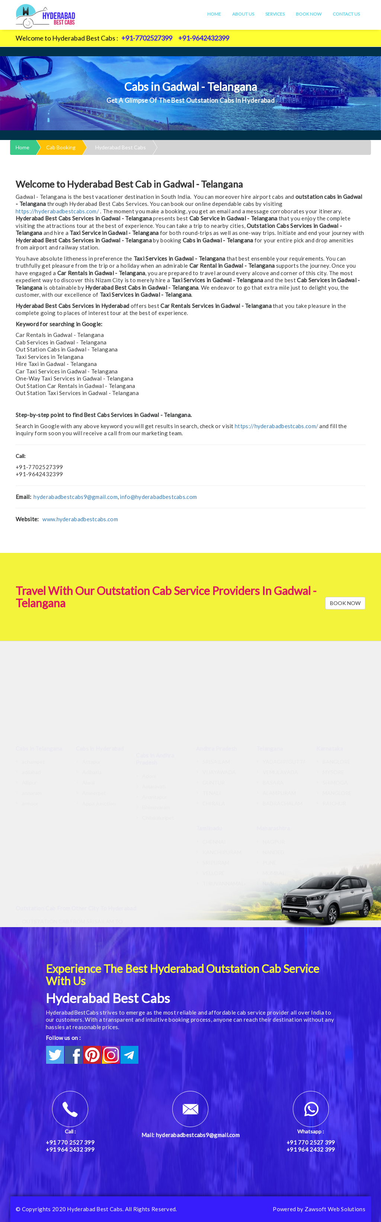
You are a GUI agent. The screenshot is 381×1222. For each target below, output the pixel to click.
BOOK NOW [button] (345, 603)
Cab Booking (61, 147)
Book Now (308, 14)
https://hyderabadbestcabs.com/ (57, 211)
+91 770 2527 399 (70, 1142)
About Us (243, 14)
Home (214, 14)
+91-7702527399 (146, 38)
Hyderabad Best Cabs (120, 147)
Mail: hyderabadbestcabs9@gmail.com (190, 1135)
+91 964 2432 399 (70, 1149)
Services (275, 14)
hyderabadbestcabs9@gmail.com (75, 496)
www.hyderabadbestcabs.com (80, 519)
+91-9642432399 (203, 38)
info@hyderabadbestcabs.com (158, 496)
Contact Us (346, 14)
